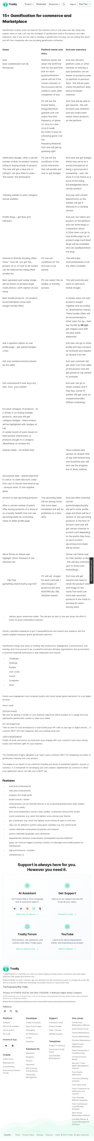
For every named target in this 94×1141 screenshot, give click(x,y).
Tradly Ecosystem (33, 1022)
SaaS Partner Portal (80, 1029)
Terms (17, 1135)
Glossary (49, 1135)
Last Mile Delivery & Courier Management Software (80, 1121)
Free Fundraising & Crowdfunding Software (79, 1106)
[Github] (11, 1011)
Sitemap (39, 1135)
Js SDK (29, 1038)
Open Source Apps (33, 1026)
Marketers (30, 1053)
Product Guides (55, 1026)
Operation (30, 1064)
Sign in (73, 4)
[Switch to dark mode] (64, 4)
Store (57, 1135)
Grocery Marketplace (81, 1036)
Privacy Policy (28, 1135)
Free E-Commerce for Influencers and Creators (81, 1091)
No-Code (7, 1034)
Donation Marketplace (81, 1040)
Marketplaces (8, 1063)
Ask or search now (27, 949)
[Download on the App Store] (6, 1046)
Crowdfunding (8, 1067)
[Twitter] (5, 1011)
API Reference (32, 1034)
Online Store (8, 1059)
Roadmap (30, 1041)
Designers (30, 1057)
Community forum (56, 1022)
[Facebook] (17, 1011)
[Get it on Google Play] (13, 1046)
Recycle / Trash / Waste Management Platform (80, 1065)
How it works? (8, 1030)
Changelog (30, 1030)
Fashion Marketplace (80, 1033)
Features (6, 1022)
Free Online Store (79, 1085)
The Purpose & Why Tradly (15, 987)
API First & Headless (11, 1026)
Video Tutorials (55, 1030)
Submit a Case (67, 914)
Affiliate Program (56, 1034)
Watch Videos (67, 949)
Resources (54, 4)
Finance (29, 1061)
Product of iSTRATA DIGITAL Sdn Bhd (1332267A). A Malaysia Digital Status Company (42, 993)
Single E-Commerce (57, 1045)
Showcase (41, 4)
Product (29, 4)
